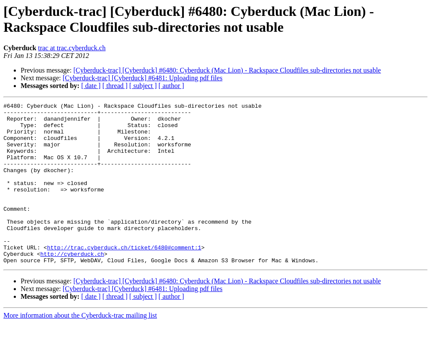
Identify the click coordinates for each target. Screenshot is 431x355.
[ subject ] (143, 85)
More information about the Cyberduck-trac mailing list (80, 347)
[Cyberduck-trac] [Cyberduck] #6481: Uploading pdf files (143, 78)
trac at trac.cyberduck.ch (71, 48)
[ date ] (91, 85)
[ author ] (171, 85)
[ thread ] (115, 85)
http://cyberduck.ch (72, 284)
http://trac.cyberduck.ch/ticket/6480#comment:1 (124, 277)
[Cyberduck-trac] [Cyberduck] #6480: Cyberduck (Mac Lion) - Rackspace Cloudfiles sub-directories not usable (227, 70)
